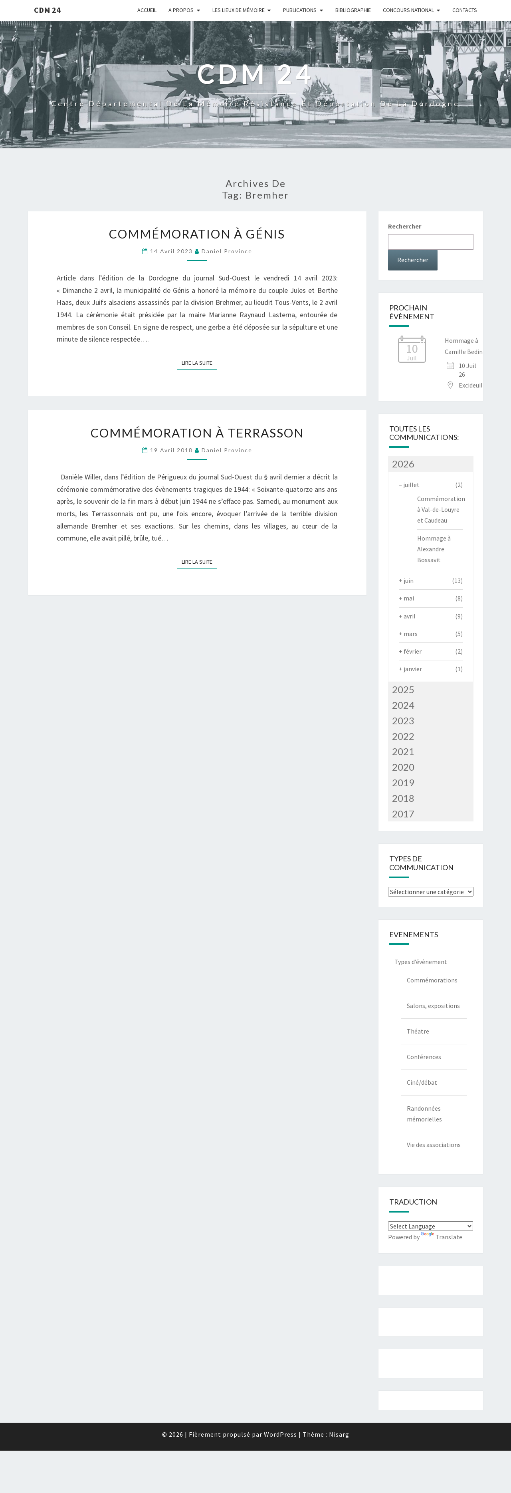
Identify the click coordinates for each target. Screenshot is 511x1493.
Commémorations (432, 980)
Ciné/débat (422, 1082)
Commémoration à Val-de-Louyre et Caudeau (441, 509)
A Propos (181, 10)
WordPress (280, 1434)
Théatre (418, 1031)
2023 (403, 720)
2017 (403, 813)
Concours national (408, 10)
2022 (403, 736)
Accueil (146, 10)
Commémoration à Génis (197, 234)
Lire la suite (199, 362)
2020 (403, 767)
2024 (403, 705)
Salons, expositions (433, 1006)
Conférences (424, 1057)
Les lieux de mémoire (238, 10)
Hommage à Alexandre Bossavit (434, 549)
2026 (403, 463)
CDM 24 (47, 10)
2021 (403, 751)
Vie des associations (434, 1145)
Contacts (464, 10)
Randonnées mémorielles (424, 1113)
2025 (403, 689)
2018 (403, 798)
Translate (441, 1237)
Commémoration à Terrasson (197, 432)
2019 (403, 782)
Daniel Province (227, 251)
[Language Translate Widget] (430, 1226)
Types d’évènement (420, 962)
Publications (300, 10)
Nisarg (339, 1434)
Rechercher (404, 226)
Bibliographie (353, 10)
